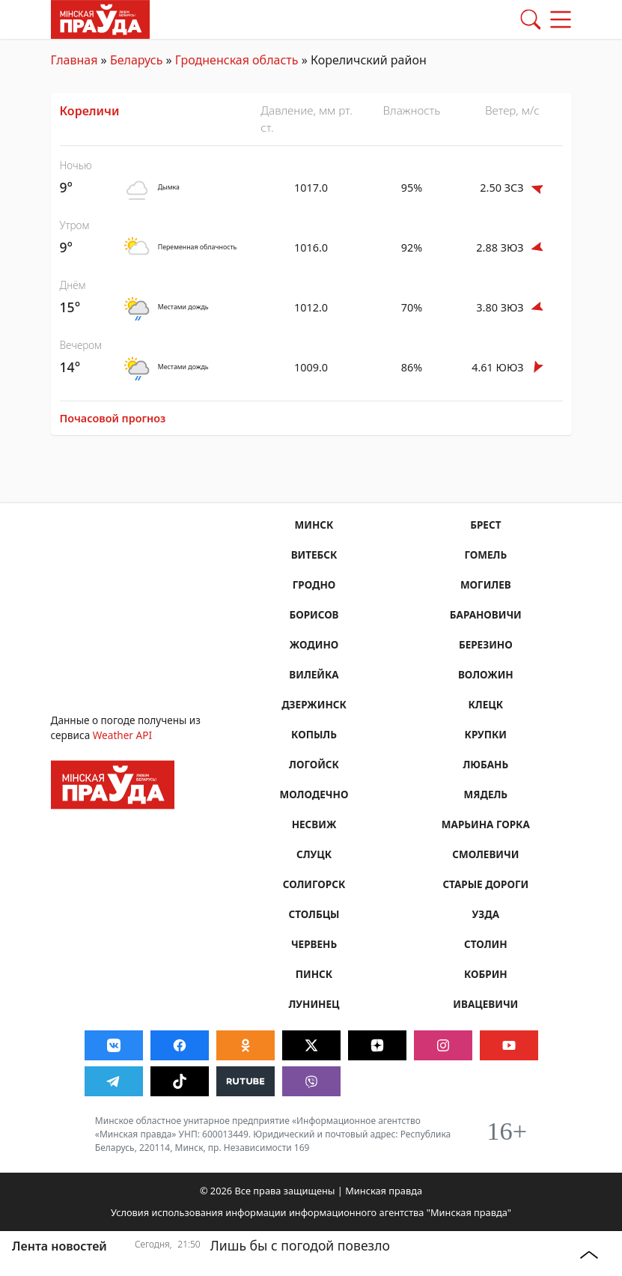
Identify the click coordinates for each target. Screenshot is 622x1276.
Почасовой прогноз (113, 418)
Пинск (314, 974)
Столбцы (314, 914)
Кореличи (90, 111)
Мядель (485, 794)
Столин (485, 944)
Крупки (485, 734)
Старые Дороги (485, 884)
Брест (485, 524)
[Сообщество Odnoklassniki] (245, 1045)
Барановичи (485, 614)
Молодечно (314, 794)
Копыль (314, 734)
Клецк (485, 704)
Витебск (313, 554)
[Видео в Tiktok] (179, 1081)
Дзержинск (314, 704)
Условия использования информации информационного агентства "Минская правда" (311, 1212)
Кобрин (485, 974)
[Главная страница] (100, 18)
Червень (314, 944)
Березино (486, 644)
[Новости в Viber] (311, 1081)
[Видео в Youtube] (509, 1045)
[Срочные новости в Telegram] (114, 1081)
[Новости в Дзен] (377, 1045)
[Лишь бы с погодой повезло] (350, 1254)
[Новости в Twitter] (311, 1045)
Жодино (313, 644)
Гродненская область (237, 60)
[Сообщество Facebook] (179, 1045)
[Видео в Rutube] (245, 1081)
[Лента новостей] (68, 1246)
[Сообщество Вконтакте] (114, 1045)
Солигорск (313, 884)
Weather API (122, 735)
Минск (313, 524)
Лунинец (314, 1004)
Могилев (485, 584)
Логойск (314, 764)
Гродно (313, 584)
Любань (485, 764)
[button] (531, 19)
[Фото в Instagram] (443, 1045)
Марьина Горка (485, 824)
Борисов (314, 614)
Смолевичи (485, 854)
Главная (74, 60)
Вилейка (314, 674)
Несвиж (313, 824)
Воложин (485, 674)
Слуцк (314, 854)
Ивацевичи (486, 1004)
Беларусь (136, 60)
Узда (485, 914)
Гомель (485, 554)
